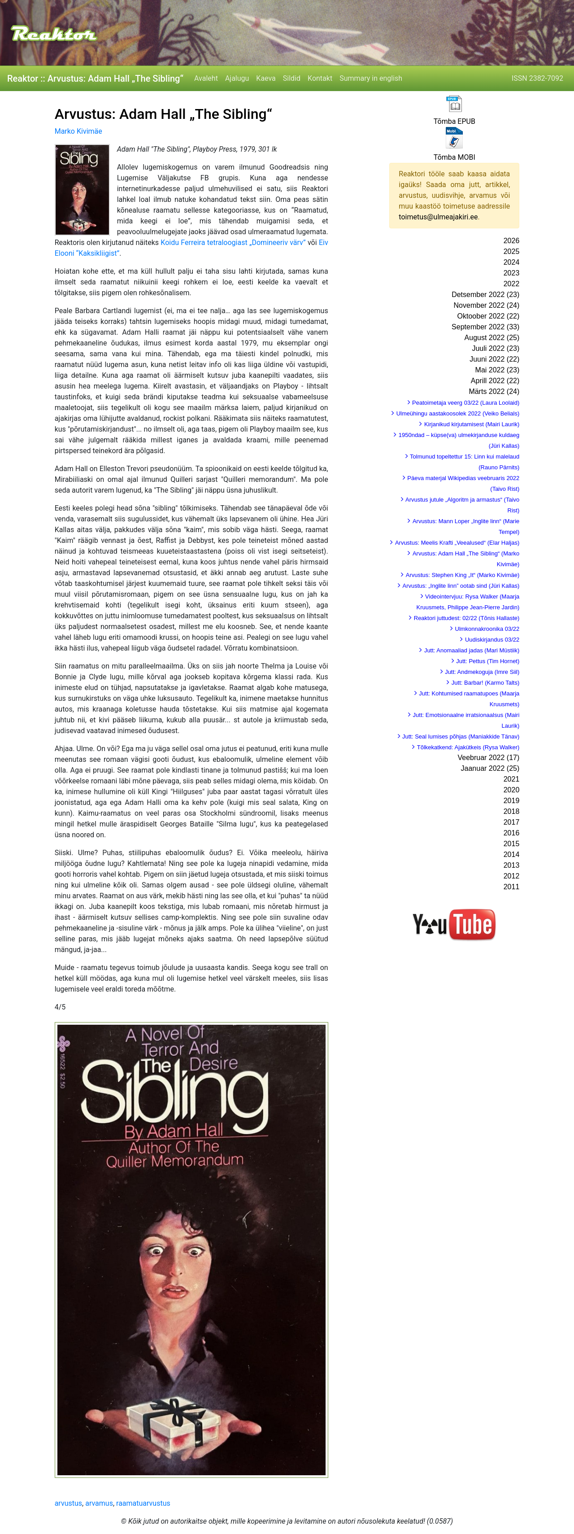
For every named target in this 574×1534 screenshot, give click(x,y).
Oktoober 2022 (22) (488, 316)
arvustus (68, 1503)
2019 (512, 800)
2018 (512, 811)
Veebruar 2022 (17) (488, 757)
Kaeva (265, 78)
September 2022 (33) (485, 327)
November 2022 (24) (487, 305)
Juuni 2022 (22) (494, 359)
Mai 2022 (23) (497, 370)
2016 (512, 833)
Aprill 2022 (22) (495, 381)
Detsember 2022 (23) (485, 294)
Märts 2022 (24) (494, 391)
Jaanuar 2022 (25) (490, 768)
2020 (512, 790)
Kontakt (320, 78)
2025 (512, 251)
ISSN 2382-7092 (537, 78)
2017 (512, 822)
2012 (512, 876)
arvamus (99, 1503)
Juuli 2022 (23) (495, 348)
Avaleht (206, 78)
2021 (512, 779)
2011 (512, 887)
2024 (512, 262)
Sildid (291, 78)
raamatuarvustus (143, 1503)
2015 (512, 844)
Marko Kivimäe (78, 131)
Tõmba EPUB (454, 121)
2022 (512, 284)
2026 (512, 241)
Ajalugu (237, 78)
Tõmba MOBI (454, 157)
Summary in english (370, 78)
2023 (512, 273)
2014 (512, 854)
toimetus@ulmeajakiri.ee (438, 217)
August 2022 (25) (492, 337)
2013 (512, 865)
